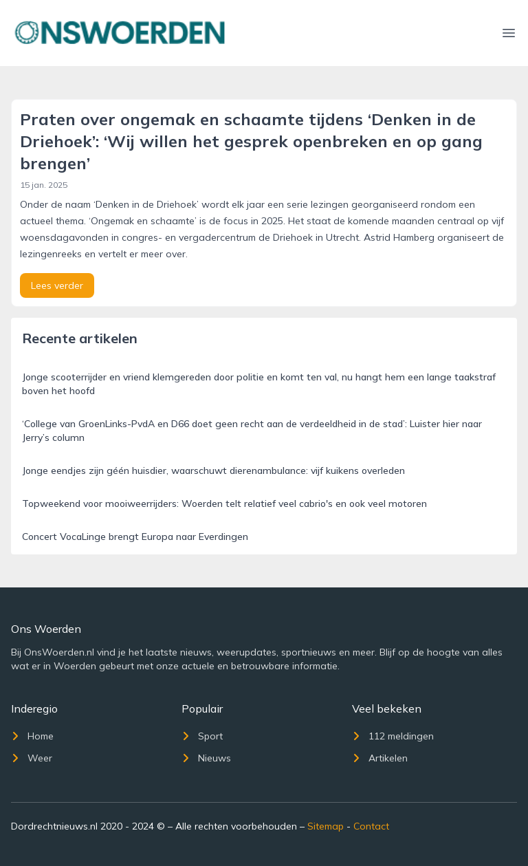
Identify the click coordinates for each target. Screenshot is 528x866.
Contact (371, 826)
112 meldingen (393, 736)
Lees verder (57, 285)
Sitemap (325, 826)
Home (32, 736)
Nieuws (206, 758)
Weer (31, 758)
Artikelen (380, 758)
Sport (202, 736)
